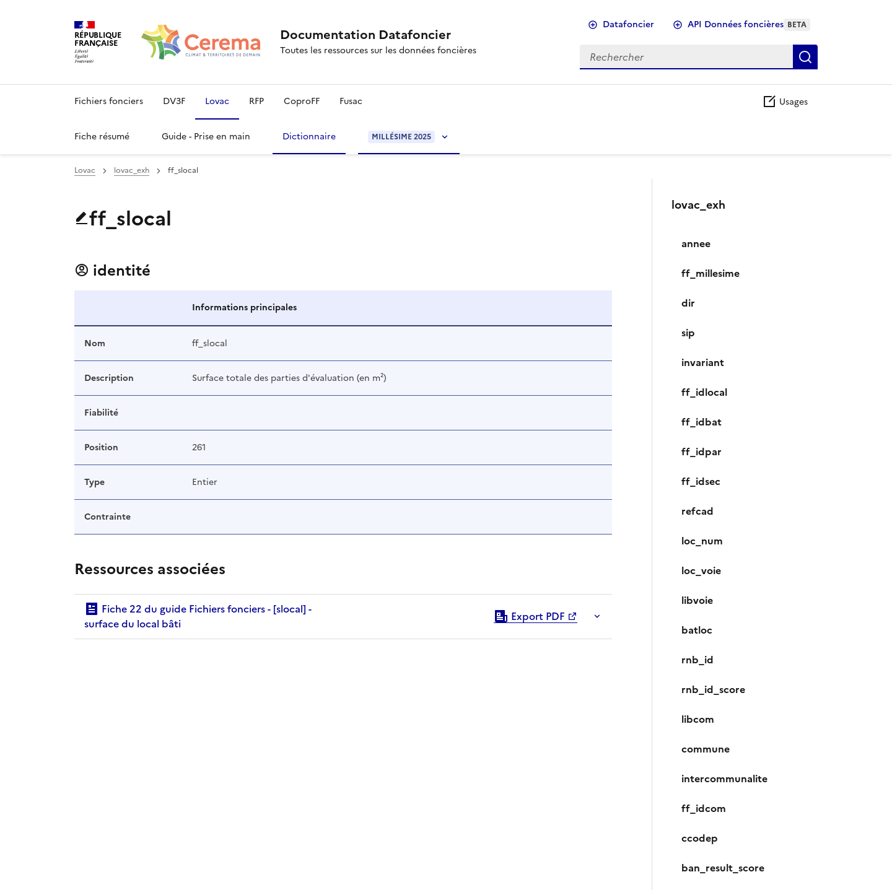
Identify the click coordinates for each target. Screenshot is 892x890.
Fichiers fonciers (108, 101)
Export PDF (529, 616)
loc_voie (701, 570)
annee (696, 243)
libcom (697, 719)
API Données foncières (749, 24)
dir (688, 302)
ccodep (699, 838)
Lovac (217, 101)
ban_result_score (722, 867)
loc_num (702, 540)
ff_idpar (701, 451)
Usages (785, 101)
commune (705, 748)
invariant (702, 362)
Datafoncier (628, 24)
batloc (696, 629)
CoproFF (302, 101)
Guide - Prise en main (206, 136)
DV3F (174, 101)
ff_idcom (703, 808)
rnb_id (697, 659)
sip (688, 332)
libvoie (697, 600)
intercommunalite (724, 778)
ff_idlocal (704, 392)
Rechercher (805, 57)
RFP (256, 101)
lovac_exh (131, 170)
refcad (697, 511)
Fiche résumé (101, 136)
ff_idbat (701, 421)
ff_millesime (710, 273)
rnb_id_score (713, 689)
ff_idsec (700, 481)
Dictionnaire (309, 136)
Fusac (350, 101)
